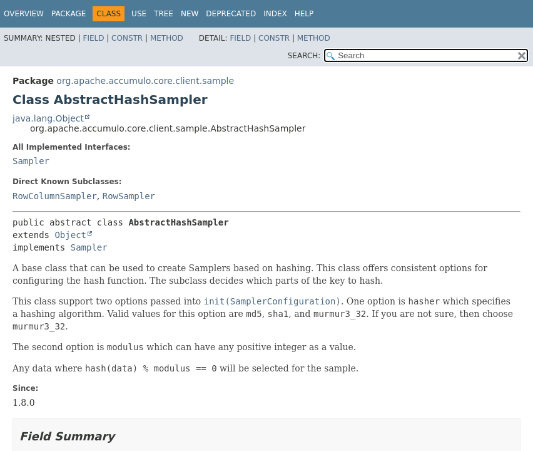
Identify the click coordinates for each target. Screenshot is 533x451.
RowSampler (129, 196)
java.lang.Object (48, 118)
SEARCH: (304, 55)
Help (304, 13)
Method (166, 38)
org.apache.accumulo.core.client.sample (145, 81)
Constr (127, 38)
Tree (163, 13)
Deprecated (231, 13)
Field (93, 38)
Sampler (31, 161)
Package (68, 13)
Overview (24, 13)
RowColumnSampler (55, 196)
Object (70, 235)
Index (275, 13)
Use (138, 13)
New (189, 13)
